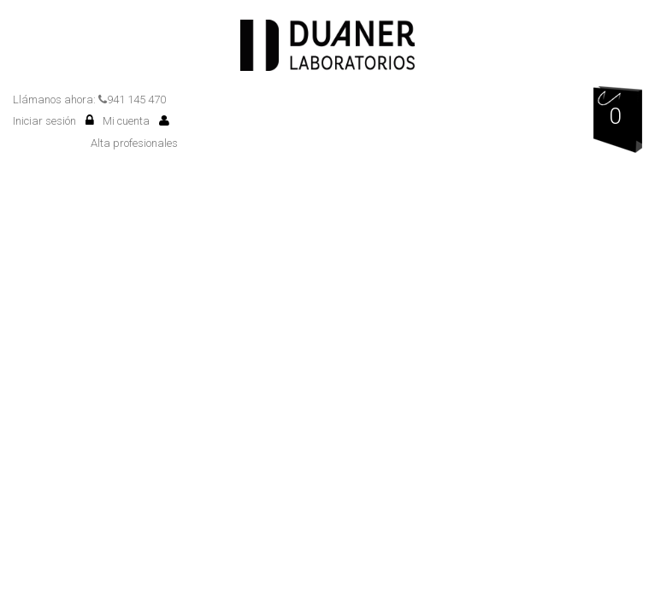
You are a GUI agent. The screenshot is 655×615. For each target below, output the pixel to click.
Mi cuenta (136, 120)
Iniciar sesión (53, 120)
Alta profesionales (134, 143)
